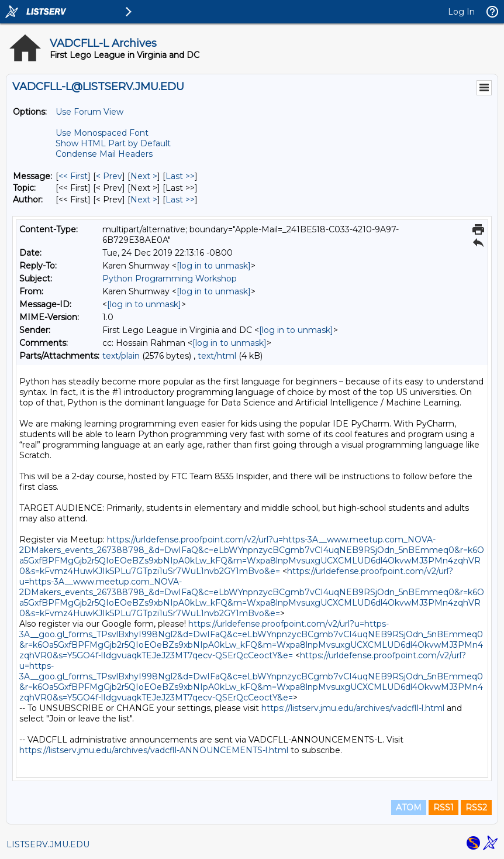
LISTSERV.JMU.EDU (47, 844)
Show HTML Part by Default (113, 143)
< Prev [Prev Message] (109, 176)
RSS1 (443, 807)
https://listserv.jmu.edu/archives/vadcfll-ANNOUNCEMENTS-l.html (153, 750)
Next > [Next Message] (143, 176)
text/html (217, 356)
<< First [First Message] (73, 176)
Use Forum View (89, 111)
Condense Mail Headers (104, 154)
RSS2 (476, 807)
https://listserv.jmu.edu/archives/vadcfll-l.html (352, 708)
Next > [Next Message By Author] (143, 199)
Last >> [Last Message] (180, 176)
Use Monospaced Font (102, 133)
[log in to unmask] (214, 265)
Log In (461, 11)
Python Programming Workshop (169, 278)
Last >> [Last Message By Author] (180, 199)
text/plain (121, 356)
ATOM (409, 807)
